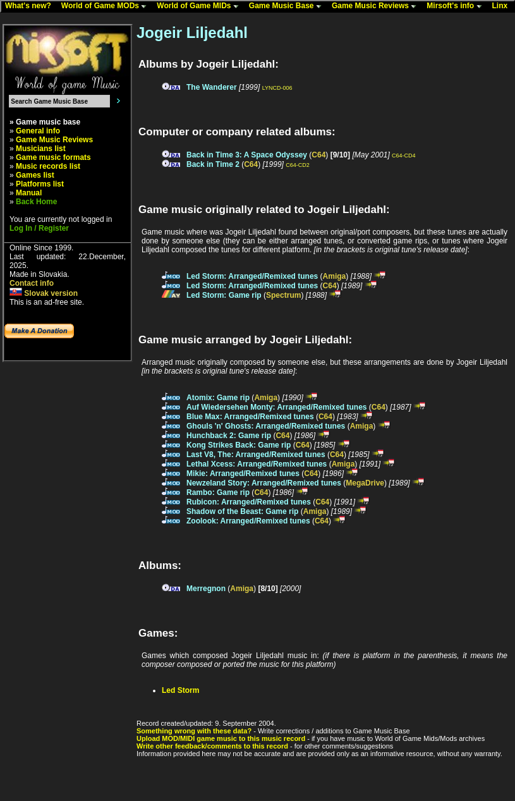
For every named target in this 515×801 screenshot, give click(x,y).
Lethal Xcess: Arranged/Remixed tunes (256, 464)
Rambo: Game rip (218, 492)
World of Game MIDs (200, 6)
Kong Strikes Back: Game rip (238, 445)
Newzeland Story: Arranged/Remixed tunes (263, 483)
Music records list (48, 166)
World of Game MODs (107, 6)
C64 (318, 154)
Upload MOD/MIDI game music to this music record (220, 738)
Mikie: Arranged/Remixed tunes (243, 473)
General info (38, 130)
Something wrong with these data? (193, 731)
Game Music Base (288, 6)
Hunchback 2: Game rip (228, 435)
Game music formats (53, 157)
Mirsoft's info (457, 6)
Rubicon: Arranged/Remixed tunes (248, 502)
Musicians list (41, 148)
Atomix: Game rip (218, 397)
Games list (35, 175)
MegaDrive (365, 483)
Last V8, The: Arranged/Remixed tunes (255, 454)
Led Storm (180, 690)
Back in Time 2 (212, 164)
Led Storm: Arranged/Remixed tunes (252, 276)
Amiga (334, 276)
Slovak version (43, 293)
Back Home (36, 201)
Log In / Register (39, 228)
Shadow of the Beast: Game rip (242, 511)
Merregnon (206, 588)
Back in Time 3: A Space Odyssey (246, 154)
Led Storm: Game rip (224, 295)
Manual (29, 192)
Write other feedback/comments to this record (212, 746)
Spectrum (283, 295)
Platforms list (40, 184)
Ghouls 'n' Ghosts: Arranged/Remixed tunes (265, 426)
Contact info (31, 283)
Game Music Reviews (377, 6)
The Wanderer (211, 87)
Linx (503, 6)
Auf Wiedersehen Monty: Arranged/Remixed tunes (276, 407)
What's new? (31, 6)
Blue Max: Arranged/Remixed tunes (250, 416)
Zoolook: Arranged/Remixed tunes (248, 521)
